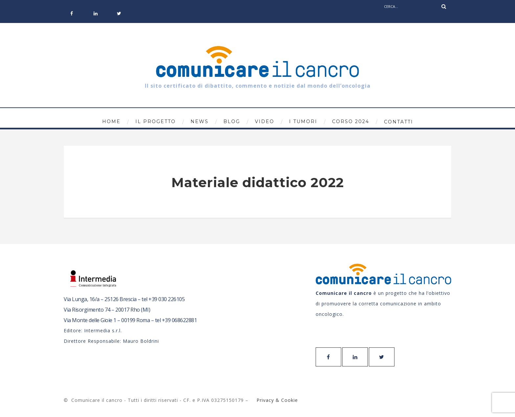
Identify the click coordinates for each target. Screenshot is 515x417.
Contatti (398, 122)
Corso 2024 (350, 121)
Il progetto (155, 121)
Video (264, 121)
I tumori (303, 121)
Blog (231, 121)
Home (111, 121)
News (199, 121)
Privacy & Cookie (276, 400)
